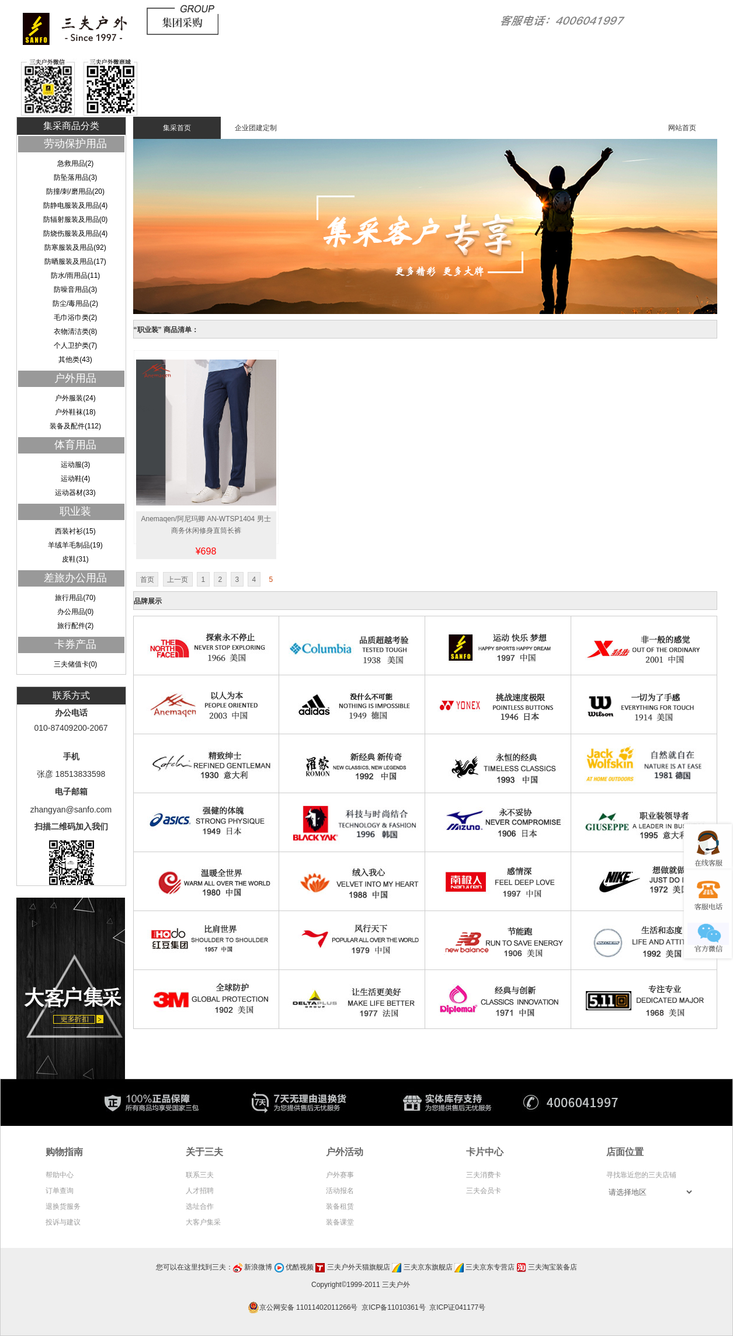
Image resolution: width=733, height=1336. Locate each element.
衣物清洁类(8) (76, 331)
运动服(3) (76, 465)
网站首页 (682, 128)
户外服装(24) (75, 398)
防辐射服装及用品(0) (75, 219)
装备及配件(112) (75, 426)
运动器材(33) (75, 493)
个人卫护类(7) (76, 345)
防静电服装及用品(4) (75, 205)
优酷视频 (300, 1267)
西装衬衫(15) (75, 531)
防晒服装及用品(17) (75, 261)
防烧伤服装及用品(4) (75, 233)
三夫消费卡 (483, 1175)
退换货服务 (63, 1206)
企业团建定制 (256, 128)
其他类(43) (75, 359)
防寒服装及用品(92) (75, 247)
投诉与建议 (63, 1222)
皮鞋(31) (75, 559)
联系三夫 (200, 1175)
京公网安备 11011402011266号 (305, 1307)
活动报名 (340, 1191)
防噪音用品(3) (76, 289)
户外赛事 (340, 1175)
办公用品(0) (75, 612)
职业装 (75, 511)
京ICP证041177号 (457, 1307)
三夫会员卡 (483, 1191)
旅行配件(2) (75, 626)
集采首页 (177, 128)
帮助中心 (60, 1175)
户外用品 (75, 378)
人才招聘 (200, 1191)
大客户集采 (203, 1222)
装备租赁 (340, 1206)
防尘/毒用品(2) (75, 303)
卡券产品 (75, 644)
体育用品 (75, 445)
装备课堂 (340, 1222)
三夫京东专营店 (490, 1267)
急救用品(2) (75, 163)
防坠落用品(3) (76, 177)
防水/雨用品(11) (75, 275)
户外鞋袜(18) (75, 412)
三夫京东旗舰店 (428, 1267)
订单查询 (60, 1191)
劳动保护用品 (75, 143)
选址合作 (200, 1206)
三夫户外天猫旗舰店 (358, 1267)
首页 (147, 579)
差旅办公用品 (75, 578)
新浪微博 (258, 1267)
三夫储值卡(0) (76, 664)
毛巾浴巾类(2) (76, 317)
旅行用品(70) (75, 598)
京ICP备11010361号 (393, 1307)
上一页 (177, 579)
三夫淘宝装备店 (552, 1267)
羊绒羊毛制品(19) (75, 545)
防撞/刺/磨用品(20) (75, 191)
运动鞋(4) (76, 479)
